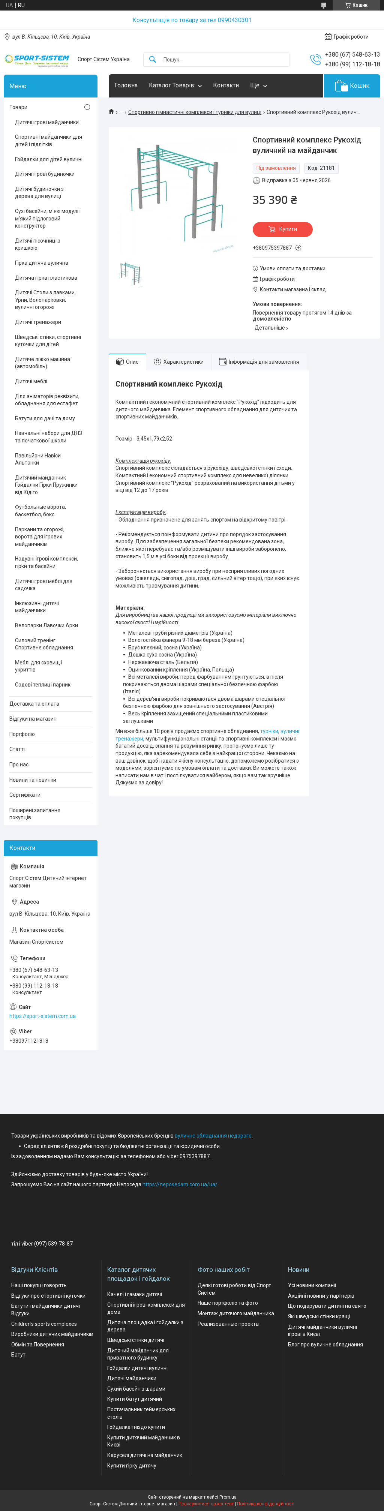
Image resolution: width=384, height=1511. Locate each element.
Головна (126, 85)
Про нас (18, 764)
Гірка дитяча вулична (41, 263)
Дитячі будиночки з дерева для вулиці (39, 192)
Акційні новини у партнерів (321, 1296)
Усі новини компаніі (312, 1285)
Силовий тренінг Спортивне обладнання (44, 644)
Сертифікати (24, 795)
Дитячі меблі (31, 381)
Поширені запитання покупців (34, 814)
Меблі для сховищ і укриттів (38, 666)
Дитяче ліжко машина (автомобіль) (42, 363)
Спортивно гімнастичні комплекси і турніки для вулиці (194, 112)
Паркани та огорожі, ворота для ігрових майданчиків (39, 536)
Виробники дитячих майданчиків (52, 1334)
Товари (18, 107)
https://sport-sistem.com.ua (42, 1016)
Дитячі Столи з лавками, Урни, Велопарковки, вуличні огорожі (45, 299)
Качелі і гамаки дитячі (134, 1294)
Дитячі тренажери (38, 322)
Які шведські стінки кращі (319, 1316)
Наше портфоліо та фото (228, 1303)
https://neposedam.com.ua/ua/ (180, 1184)
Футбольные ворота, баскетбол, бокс (40, 510)
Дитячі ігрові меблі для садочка (43, 585)
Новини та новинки (32, 780)
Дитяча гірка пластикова (46, 278)
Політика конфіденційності (265, 1504)
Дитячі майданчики (131, 1378)
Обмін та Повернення (37, 1345)
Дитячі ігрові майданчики (47, 122)
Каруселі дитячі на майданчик (144, 1455)
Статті (17, 749)
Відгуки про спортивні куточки (48, 1296)
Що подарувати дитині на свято (327, 1306)
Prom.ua (228, 1497)
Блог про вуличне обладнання (325, 1345)
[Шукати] (152, 60)
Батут (18, 1355)
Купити (288, 229)
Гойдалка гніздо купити (136, 1427)
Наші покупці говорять (39, 1285)
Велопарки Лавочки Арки (46, 625)
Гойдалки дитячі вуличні (137, 1368)
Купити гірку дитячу (131, 1466)
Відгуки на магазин (33, 719)
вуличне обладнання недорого (213, 1136)
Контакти (226, 85)
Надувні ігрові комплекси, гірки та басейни (46, 562)
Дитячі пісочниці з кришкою (37, 244)
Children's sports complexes (44, 1324)
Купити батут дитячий (134, 1399)
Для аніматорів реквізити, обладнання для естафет (47, 400)
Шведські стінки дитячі (135, 1340)
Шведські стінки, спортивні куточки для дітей (48, 341)
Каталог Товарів (171, 85)
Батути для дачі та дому (45, 418)
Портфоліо (22, 734)
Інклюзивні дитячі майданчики (37, 607)
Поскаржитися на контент (206, 1504)
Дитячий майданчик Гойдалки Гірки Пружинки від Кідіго (46, 485)
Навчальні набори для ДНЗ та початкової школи (48, 437)
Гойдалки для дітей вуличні (48, 159)
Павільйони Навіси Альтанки (38, 459)
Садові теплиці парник (42, 685)
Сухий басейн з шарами (136, 1389)
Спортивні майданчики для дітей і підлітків (48, 140)
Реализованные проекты (229, 1324)
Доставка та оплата (34, 704)
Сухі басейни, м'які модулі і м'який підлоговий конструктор (48, 218)
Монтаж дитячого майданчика (236, 1313)
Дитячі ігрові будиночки (45, 174)
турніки (269, 731)
